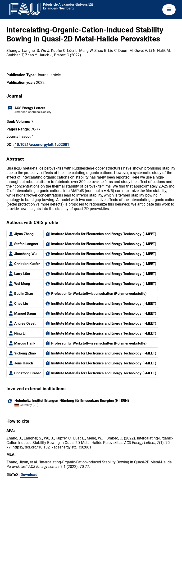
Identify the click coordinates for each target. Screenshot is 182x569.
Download (29, 474)
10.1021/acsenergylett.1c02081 (42, 144)
